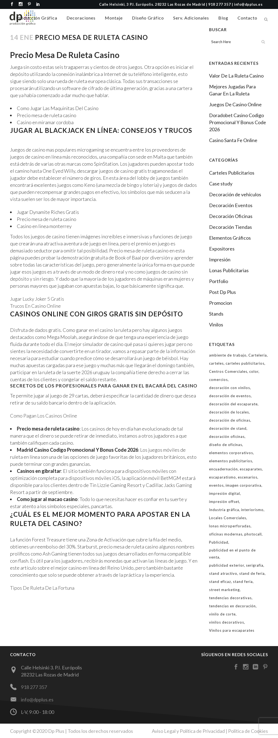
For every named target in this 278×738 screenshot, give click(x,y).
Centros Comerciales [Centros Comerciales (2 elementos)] (228, 371)
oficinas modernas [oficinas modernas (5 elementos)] (225, 534)
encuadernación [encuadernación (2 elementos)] (223, 469)
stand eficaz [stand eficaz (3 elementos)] (220, 581)
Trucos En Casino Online (35, 306)
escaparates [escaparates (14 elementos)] (251, 469)
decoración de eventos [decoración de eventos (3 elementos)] (230, 396)
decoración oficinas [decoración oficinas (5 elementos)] (227, 436)
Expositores (222, 249)
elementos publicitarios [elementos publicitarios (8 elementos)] (230, 461)
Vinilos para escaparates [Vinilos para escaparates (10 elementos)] (231, 630)
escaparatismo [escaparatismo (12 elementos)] (222, 477)
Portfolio (218, 281)
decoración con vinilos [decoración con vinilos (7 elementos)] (229, 388)
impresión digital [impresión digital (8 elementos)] (224, 493)
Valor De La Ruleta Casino (236, 76)
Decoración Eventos (230, 205)
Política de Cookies (248, 731)
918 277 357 (34, 687)
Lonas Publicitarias (229, 270)
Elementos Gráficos (230, 238)
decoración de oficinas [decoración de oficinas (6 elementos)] (229, 420)
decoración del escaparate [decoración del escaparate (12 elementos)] (233, 404)
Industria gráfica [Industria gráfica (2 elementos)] (224, 510)
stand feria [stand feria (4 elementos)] (243, 581)
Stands (216, 314)
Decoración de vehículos (235, 194)
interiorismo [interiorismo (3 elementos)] (252, 510)
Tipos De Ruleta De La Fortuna (42, 588)
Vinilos (216, 325)
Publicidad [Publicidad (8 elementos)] (218, 542)
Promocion (220, 303)
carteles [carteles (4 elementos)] (216, 363)
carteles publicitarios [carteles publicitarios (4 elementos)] (245, 363)
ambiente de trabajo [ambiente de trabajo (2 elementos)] (228, 355)
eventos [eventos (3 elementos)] (216, 485)
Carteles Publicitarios (231, 173)
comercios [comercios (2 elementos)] (218, 379)
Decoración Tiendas (230, 227)
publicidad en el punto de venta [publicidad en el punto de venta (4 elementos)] (232, 553)
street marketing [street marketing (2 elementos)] (224, 590)
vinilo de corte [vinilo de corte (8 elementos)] (222, 614)
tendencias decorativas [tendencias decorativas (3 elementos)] (230, 598)
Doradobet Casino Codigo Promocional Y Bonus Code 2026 (237, 122)
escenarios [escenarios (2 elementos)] (247, 477)
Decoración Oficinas (230, 216)
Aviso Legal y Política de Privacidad (188, 731)
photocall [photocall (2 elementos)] (253, 534)
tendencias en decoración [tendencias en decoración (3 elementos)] (232, 606)
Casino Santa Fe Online (233, 140)
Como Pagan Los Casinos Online (43, 416)
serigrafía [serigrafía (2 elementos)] (254, 565)
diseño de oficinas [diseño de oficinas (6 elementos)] (225, 444)
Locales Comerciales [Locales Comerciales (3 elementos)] (227, 518)
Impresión (219, 259)
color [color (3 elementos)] (253, 371)
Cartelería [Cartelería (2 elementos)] (257, 355)
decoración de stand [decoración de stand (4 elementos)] (228, 428)
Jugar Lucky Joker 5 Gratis (37, 299)
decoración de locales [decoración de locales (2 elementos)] (229, 412)
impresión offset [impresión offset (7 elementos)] (224, 501)
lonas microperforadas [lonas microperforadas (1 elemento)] (230, 526)
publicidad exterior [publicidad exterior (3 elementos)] (226, 565)
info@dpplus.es (37, 699)
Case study (220, 184)
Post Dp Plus (222, 292)
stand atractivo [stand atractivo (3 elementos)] (223, 573)
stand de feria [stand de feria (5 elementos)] (252, 573)
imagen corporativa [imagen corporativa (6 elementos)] (243, 485)
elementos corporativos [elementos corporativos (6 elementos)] (231, 453)
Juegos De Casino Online (235, 104)
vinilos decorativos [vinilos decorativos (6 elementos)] (226, 622)
